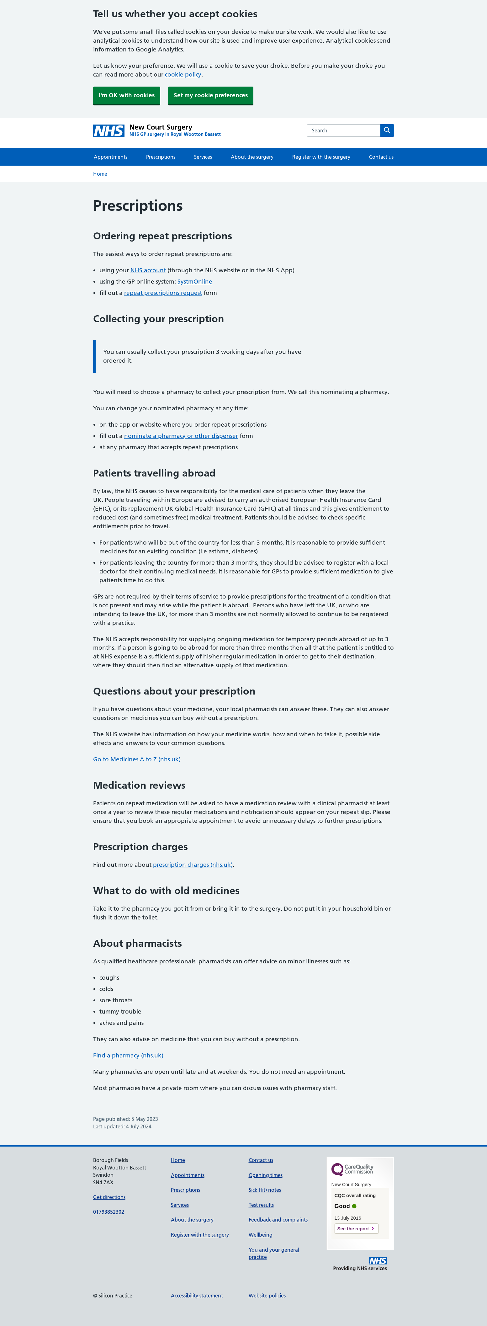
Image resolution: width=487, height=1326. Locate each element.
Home (100, 174)
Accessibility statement (197, 1295)
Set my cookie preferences (211, 95)
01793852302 (108, 1212)
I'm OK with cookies (127, 95)
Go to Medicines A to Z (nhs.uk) (137, 759)
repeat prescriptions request (163, 292)
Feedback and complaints (278, 1220)
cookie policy (183, 74)
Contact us (381, 157)
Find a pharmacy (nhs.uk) (128, 1055)
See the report (353, 1228)
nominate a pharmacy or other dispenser (181, 435)
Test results (261, 1205)
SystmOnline (194, 281)
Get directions (109, 1197)
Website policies (267, 1295)
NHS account (148, 270)
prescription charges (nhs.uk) (193, 864)
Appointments (110, 157)
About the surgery (252, 157)
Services (203, 157)
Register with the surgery (321, 157)
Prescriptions (160, 157)
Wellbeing (261, 1235)
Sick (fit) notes (265, 1190)
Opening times (266, 1175)
